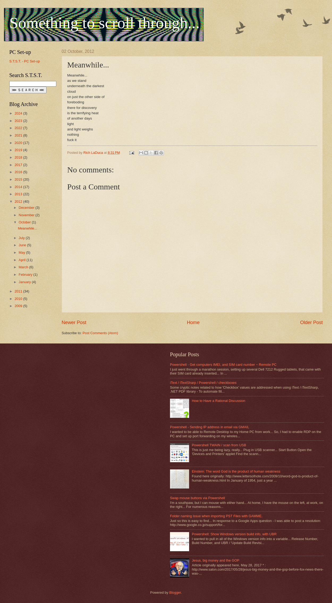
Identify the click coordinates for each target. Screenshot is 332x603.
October (25, 222)
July (22, 238)
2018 (19, 157)
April (22, 260)
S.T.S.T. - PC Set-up (24, 61)
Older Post (311, 322)
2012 (19, 201)
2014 (19, 187)
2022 (19, 128)
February (26, 275)
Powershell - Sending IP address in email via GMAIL (209, 427)
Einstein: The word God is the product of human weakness (236, 471)
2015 (19, 179)
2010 (19, 299)
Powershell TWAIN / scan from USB (219, 445)
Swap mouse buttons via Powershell (197, 498)
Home (193, 322)
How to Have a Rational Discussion (218, 401)
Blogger (175, 592)
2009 (19, 306)
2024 (19, 113)
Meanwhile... (27, 228)
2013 (19, 194)
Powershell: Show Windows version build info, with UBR (234, 534)
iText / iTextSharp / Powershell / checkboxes (203, 383)
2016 (19, 172)
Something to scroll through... (104, 23)
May (22, 252)
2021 (19, 135)
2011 (19, 291)
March (24, 267)
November (27, 215)
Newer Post (74, 322)
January (25, 282)
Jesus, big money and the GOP (215, 560)
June (23, 245)
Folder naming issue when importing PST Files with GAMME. (216, 516)
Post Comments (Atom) (100, 333)
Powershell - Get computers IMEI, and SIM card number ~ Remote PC (223, 365)
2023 (19, 121)
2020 (19, 143)
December (27, 208)
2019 (19, 150)
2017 (19, 165)
